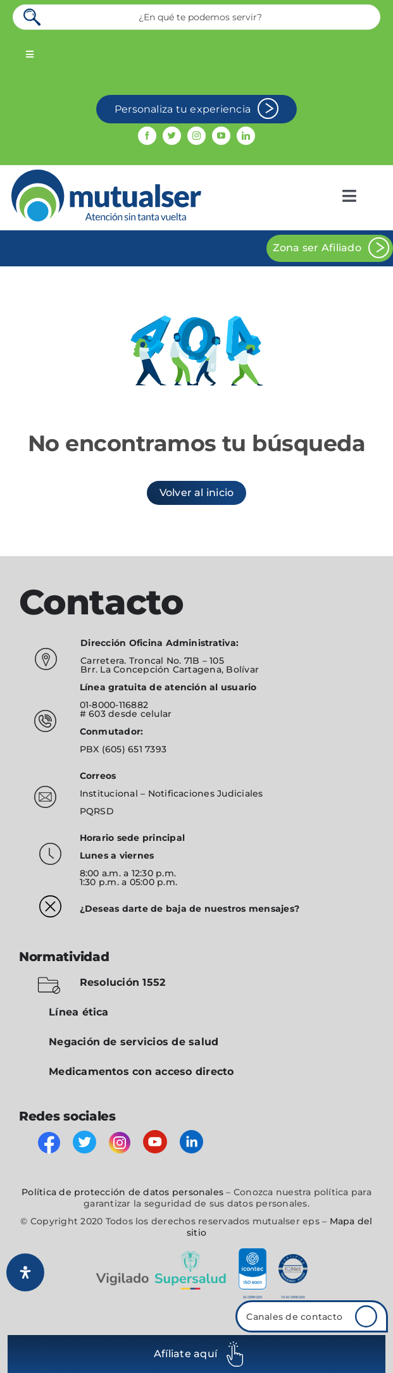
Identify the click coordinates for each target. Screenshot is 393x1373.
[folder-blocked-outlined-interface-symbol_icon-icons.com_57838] (49, 979)
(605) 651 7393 (134, 749)
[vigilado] (197, 1252)
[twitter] (172, 136)
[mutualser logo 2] (106, 174)
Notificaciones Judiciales (205, 793)
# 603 (93, 713)
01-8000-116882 (114, 705)
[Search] (33, 17)
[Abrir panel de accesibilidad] (25, 1272)
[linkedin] (246, 136)
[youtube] (221, 136)
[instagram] (196, 136)
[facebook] (147, 136)
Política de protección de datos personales (122, 1192)
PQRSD (97, 811)
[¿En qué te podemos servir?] (196, 17)
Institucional (110, 793)
